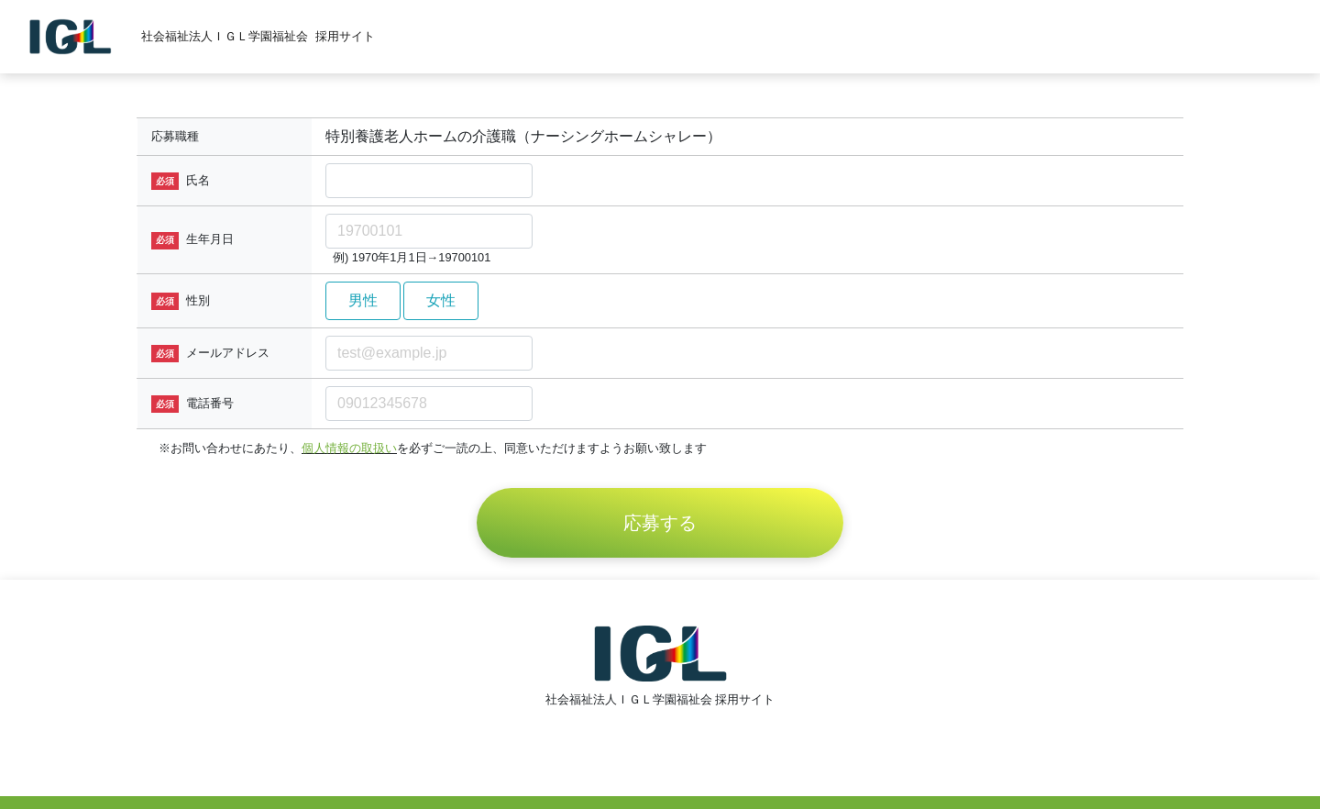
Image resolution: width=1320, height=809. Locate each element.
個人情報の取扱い (349, 448)
